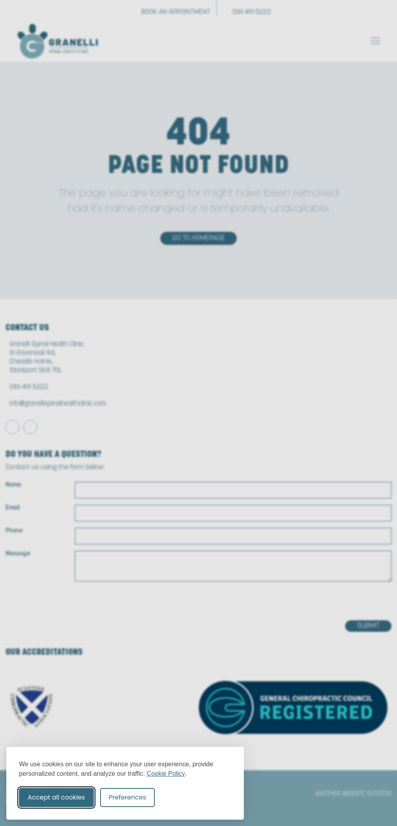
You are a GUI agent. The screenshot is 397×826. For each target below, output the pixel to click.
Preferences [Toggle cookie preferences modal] (127, 797)
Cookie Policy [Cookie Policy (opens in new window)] (166, 773)
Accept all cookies (56, 797)
